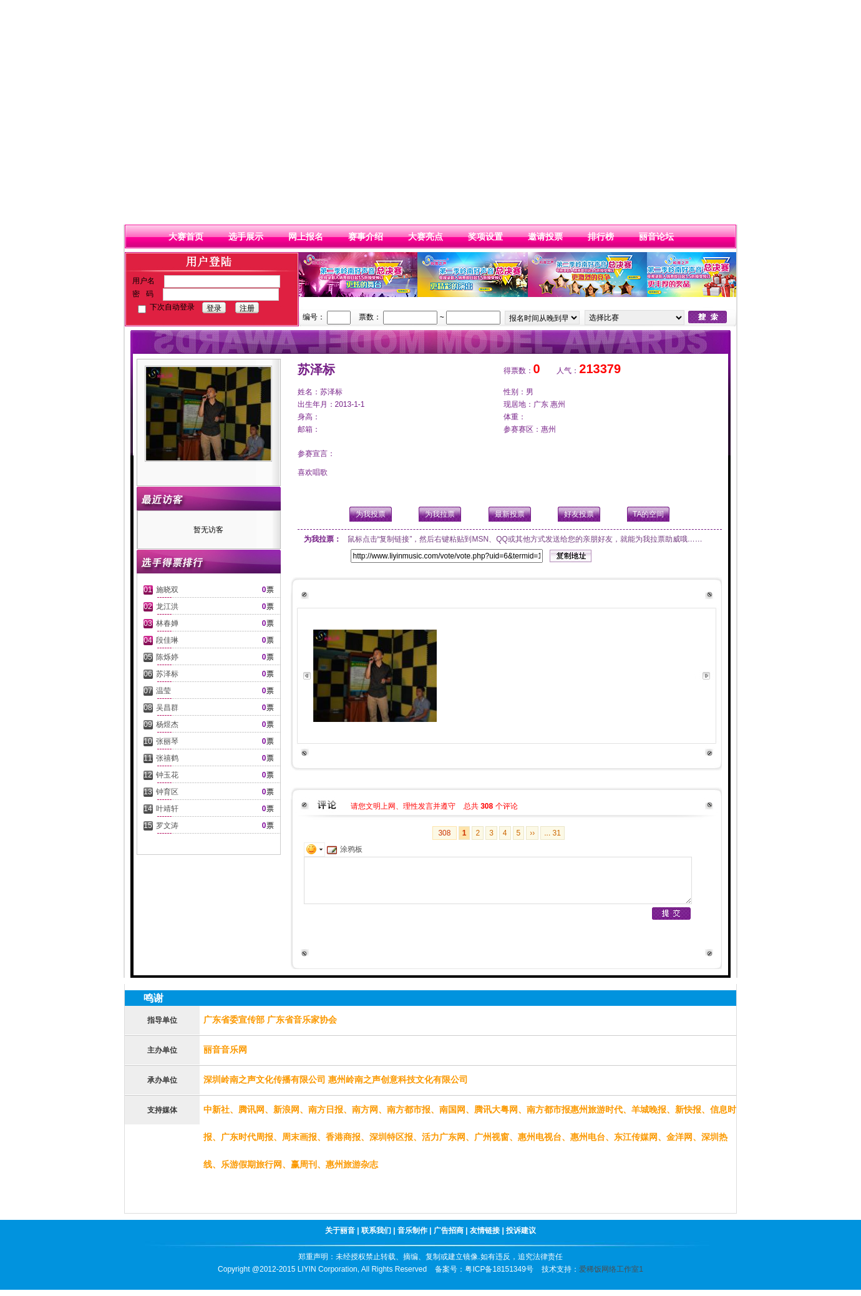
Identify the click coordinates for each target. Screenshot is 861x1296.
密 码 (142, 294)
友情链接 (486, 1230)
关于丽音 (340, 1230)
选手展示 (245, 236)
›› (532, 833)
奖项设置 (485, 236)
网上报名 (305, 236)
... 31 (552, 833)
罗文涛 (167, 825)
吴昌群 (167, 707)
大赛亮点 (425, 236)
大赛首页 (185, 236)
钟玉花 (167, 775)
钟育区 (167, 791)
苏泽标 (167, 674)
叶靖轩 (167, 808)
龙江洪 (167, 606)
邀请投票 (545, 236)
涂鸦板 (344, 849)
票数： (370, 317)
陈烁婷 (167, 657)
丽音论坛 (656, 236)
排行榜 (601, 236)
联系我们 (377, 1230)
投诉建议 (521, 1230)
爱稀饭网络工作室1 (611, 1269)
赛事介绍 (365, 236)
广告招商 (449, 1230)
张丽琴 (167, 741)
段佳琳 (167, 640)
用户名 (143, 280)
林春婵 (167, 623)
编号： (314, 317)
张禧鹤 (167, 758)
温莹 (163, 690)
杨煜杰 (167, 724)
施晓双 (167, 589)
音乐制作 (413, 1230)
